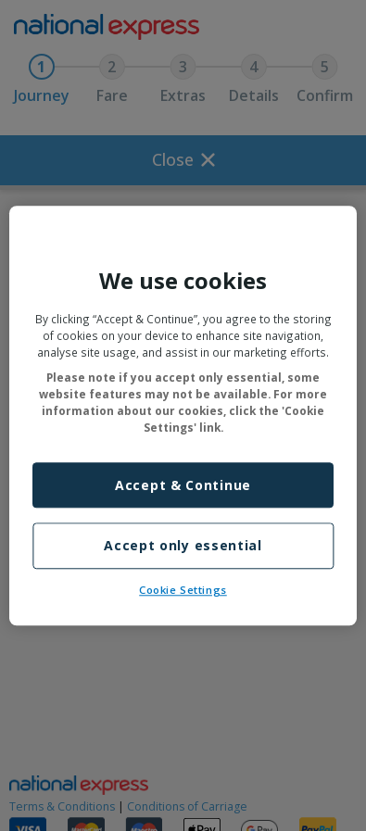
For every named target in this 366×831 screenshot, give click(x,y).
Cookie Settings (183, 590)
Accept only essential (183, 546)
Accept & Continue (183, 485)
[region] (183, 415)
